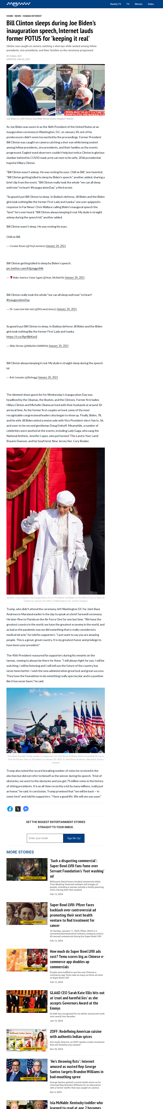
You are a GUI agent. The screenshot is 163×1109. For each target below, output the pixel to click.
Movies (138, 4)
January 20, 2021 (56, 246)
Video (151, 4)
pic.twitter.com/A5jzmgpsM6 (24, 268)
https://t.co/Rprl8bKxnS (21, 336)
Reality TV (115, 4)
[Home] (18, 4)
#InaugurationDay (18, 300)
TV (127, 4)
